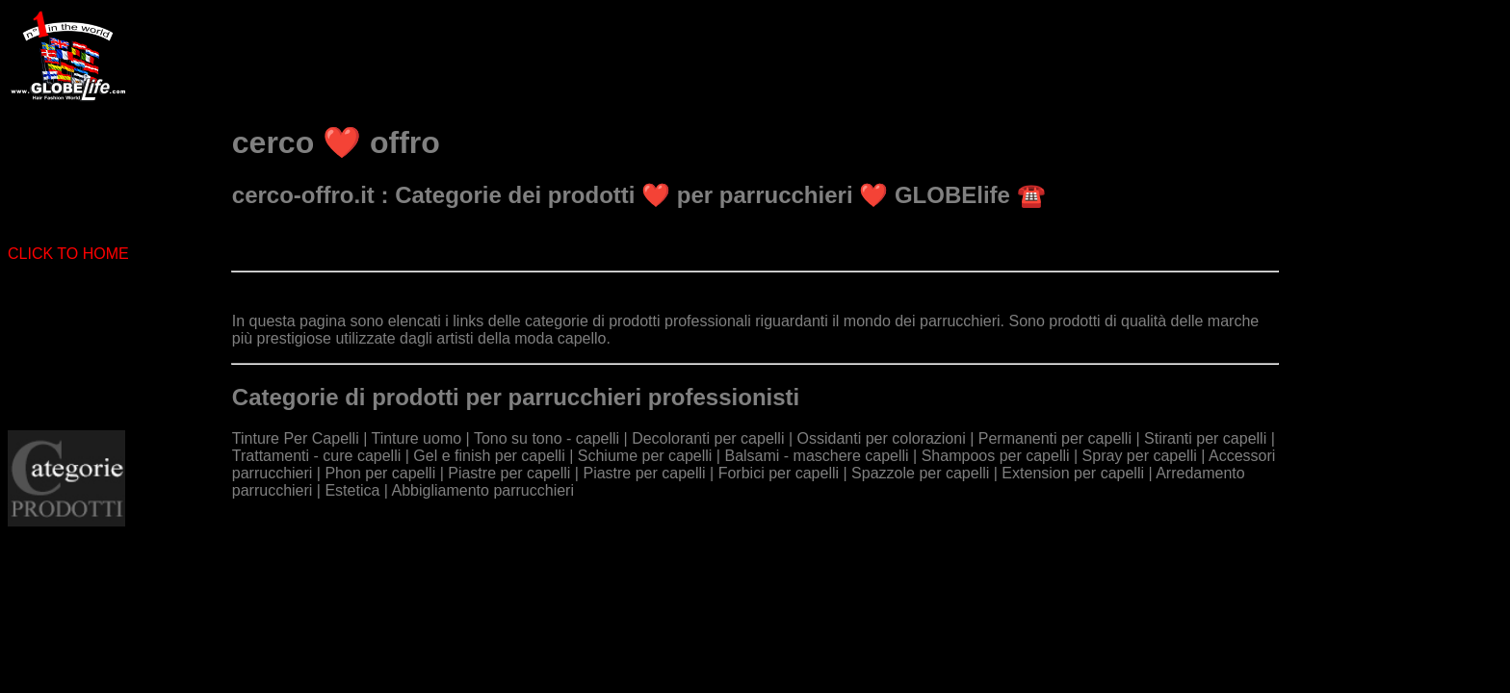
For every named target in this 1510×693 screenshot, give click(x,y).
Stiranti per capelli (1205, 438)
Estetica (352, 490)
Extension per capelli (1073, 473)
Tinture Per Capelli (295, 438)
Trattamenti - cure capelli (316, 456)
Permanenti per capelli (1055, 438)
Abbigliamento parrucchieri (483, 490)
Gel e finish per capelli (488, 456)
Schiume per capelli (645, 456)
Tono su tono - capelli (546, 438)
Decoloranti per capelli (708, 438)
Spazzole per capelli (920, 473)
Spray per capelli (1139, 456)
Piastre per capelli (509, 473)
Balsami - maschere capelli (816, 456)
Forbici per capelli (778, 473)
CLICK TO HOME (68, 253)
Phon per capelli (380, 473)
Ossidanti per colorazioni (881, 438)
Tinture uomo (416, 438)
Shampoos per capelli (996, 456)
